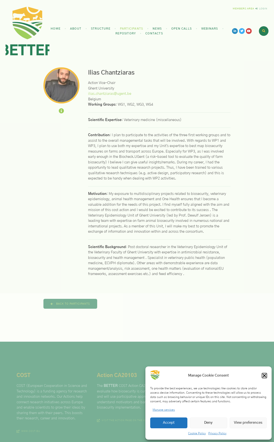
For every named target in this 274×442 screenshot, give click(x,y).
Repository (125, 33)
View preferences (248, 422)
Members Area (243, 8)
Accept (169, 422)
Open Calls (181, 28)
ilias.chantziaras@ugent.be (109, 94)
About (75, 28)
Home (55, 28)
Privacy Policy (217, 433)
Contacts (154, 33)
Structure (100, 28)
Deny (208, 422)
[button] (264, 375)
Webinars (209, 28)
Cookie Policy (197, 433)
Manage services (164, 409)
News (157, 28)
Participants (131, 28)
